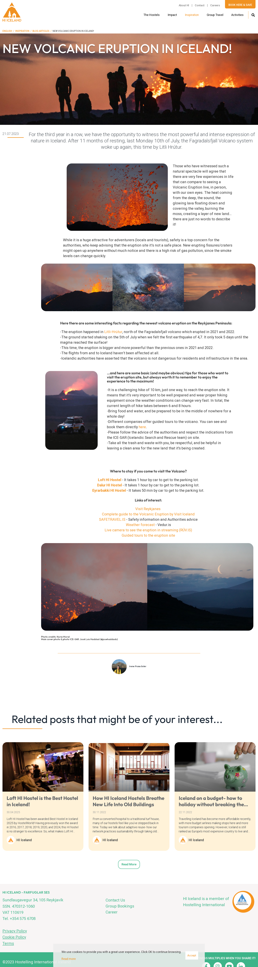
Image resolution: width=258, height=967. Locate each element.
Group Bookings (120, 906)
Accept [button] (191, 955)
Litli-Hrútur (113, 332)
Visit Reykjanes (148, 509)
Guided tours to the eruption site (148, 535)
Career (112, 912)
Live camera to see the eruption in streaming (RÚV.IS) (148, 530)
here (142, 427)
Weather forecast (140, 525)
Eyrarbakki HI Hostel (109, 490)
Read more (129, 864)
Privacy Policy (14, 931)
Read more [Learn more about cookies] (69, 959)
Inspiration (22, 31)
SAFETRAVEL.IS (112, 519)
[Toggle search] (253, 15)
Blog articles (40, 31)
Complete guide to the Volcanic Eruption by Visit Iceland (148, 514)
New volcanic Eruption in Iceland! (73, 31)
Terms (8, 943)
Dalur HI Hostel (110, 485)
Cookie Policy (14, 937)
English (7, 31)
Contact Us (115, 900)
